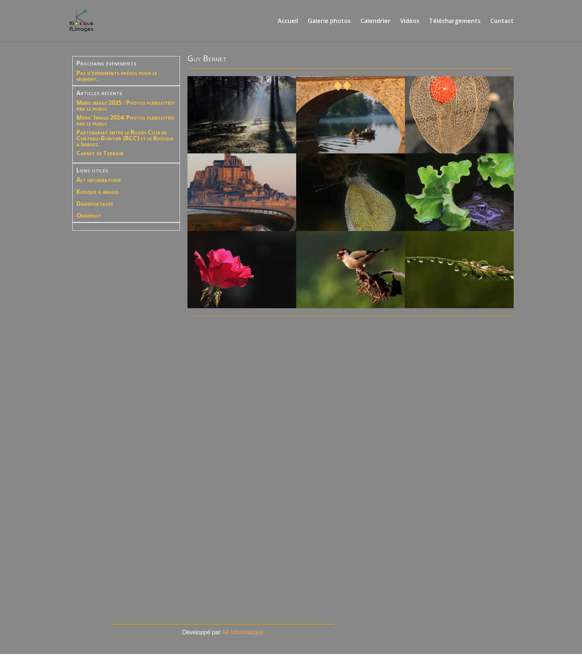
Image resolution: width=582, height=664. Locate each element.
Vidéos (409, 21)
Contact (502, 21)
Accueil (288, 21)
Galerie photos (329, 21)
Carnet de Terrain (99, 153)
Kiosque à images (97, 192)
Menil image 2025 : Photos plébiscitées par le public (125, 105)
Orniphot (88, 215)
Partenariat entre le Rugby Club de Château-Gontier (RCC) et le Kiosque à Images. (124, 138)
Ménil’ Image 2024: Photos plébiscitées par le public (125, 120)
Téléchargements (455, 21)
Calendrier (375, 21)
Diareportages (94, 203)
